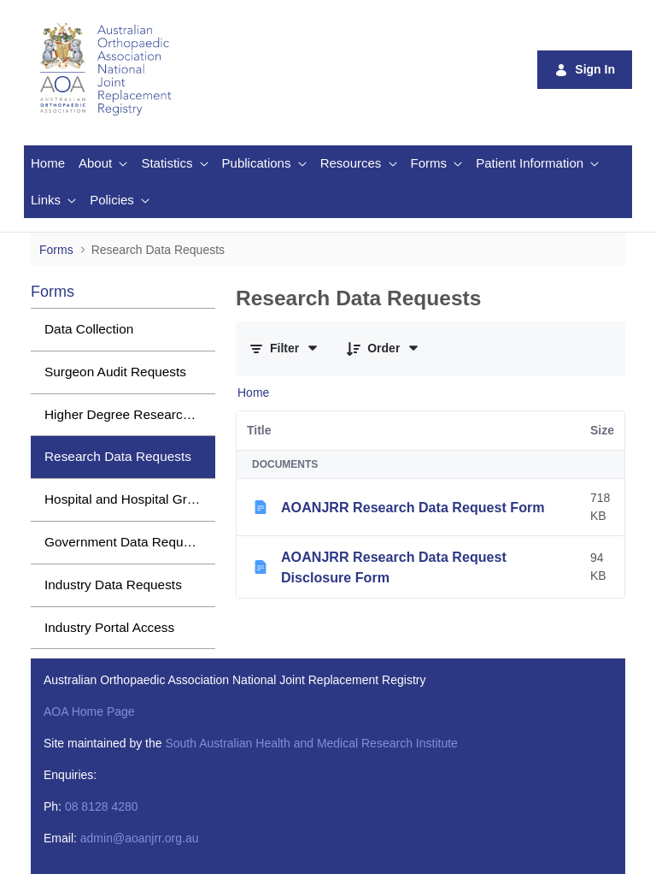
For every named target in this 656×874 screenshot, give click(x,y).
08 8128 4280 (101, 806)
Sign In (584, 69)
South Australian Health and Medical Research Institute (311, 743)
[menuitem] (48, 163)
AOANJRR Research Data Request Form (413, 507)
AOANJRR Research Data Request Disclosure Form (394, 567)
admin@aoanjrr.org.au (139, 838)
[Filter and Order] (284, 348)
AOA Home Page (89, 711)
